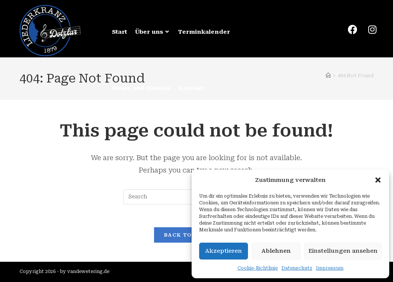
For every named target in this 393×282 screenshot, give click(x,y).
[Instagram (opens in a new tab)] (368, 29)
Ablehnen (276, 251)
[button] (378, 180)
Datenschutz (296, 268)
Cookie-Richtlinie (257, 268)
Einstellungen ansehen (343, 251)
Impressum (329, 268)
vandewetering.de (88, 271)
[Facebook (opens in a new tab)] (348, 29)
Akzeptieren (223, 251)
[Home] (328, 75)
